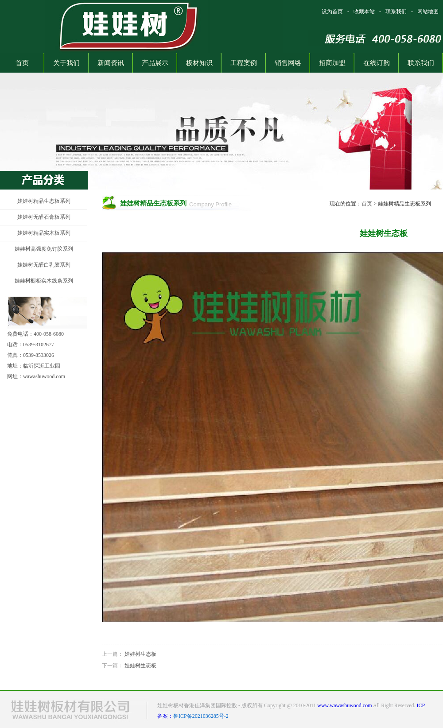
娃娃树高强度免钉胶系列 (44, 249)
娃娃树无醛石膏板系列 (43, 217)
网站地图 (428, 11)
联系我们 (396, 11)
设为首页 (332, 11)
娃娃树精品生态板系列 (43, 201)
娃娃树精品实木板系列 (43, 233)
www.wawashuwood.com (344, 705)
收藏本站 (364, 11)
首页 (366, 204)
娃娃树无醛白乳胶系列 (43, 265)
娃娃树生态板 (140, 654)
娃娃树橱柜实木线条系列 (44, 281)
